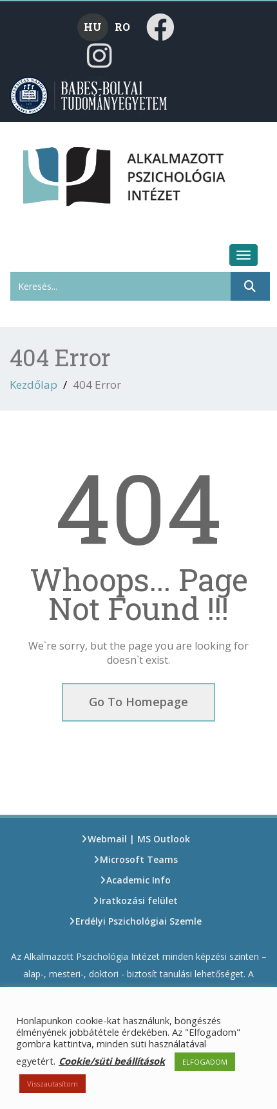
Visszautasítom (52, 1083)
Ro (122, 26)
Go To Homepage (138, 701)
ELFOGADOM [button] (204, 1062)
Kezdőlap (33, 384)
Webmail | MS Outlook (139, 839)
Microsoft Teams (139, 859)
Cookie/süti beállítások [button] (112, 1060)
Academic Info (138, 880)
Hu (93, 26)
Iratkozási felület (138, 900)
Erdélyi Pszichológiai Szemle (138, 921)
